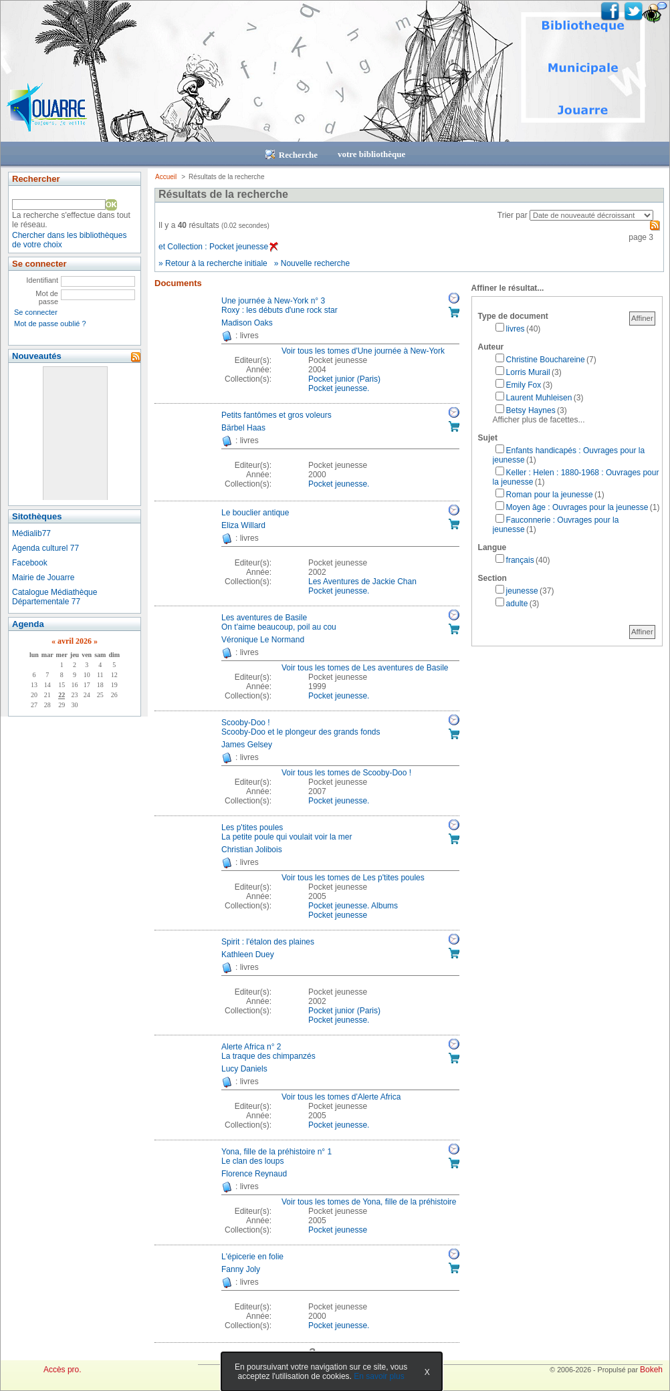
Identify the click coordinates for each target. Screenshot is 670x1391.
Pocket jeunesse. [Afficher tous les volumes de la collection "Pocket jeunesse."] (338, 388)
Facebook (29, 562)
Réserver (454, 298)
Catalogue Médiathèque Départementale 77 (54, 597)
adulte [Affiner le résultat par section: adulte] (517, 603)
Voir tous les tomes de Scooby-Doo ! (346, 772)
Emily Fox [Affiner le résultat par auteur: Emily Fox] (524, 385)
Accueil (166, 176)
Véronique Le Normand (262, 639)
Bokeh (651, 1369)
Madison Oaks (247, 323)
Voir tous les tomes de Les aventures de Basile (365, 667)
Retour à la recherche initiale (216, 263)
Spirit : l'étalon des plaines (267, 941)
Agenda (28, 624)
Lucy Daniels (244, 1068)
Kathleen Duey (247, 954)
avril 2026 (75, 641)
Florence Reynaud (254, 1173)
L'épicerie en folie (252, 1256)
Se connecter (36, 312)
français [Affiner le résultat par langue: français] (520, 560)
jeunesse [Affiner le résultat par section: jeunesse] (522, 591)
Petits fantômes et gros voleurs (276, 415)
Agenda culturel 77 (45, 548)
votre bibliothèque (371, 154)
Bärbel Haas (243, 427)
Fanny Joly (240, 1269)
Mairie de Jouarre (43, 577)
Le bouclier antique (255, 512)
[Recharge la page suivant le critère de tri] (591, 215)
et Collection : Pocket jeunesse (218, 246)
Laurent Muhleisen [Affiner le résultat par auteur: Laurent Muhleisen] (539, 397)
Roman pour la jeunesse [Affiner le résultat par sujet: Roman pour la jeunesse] (549, 494)
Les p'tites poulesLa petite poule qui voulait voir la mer (286, 832)
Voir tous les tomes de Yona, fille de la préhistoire (369, 1202)
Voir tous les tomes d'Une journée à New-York (363, 351)
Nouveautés (37, 356)
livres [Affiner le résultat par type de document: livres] (515, 329)
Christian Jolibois (251, 849)
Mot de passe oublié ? (50, 324)
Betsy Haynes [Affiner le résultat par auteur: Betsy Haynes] (531, 410)
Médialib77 (31, 533)
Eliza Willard (243, 525)
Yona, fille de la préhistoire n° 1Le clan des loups (276, 1156)
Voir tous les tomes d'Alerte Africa (341, 1097)
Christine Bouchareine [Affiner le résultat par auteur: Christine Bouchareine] (545, 359)
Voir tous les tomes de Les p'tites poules (353, 877)
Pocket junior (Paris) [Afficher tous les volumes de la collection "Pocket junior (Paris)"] (344, 379)
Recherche (291, 155)
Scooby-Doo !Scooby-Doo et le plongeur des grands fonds (300, 727)
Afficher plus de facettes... (539, 419)
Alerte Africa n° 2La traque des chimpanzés (268, 1051)
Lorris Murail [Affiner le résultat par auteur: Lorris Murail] (528, 372)
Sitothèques (37, 516)
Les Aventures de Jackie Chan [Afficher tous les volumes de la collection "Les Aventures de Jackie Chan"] (362, 581)
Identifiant (42, 280)
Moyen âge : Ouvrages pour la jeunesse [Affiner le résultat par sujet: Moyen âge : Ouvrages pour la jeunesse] (577, 507)
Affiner (642, 318)
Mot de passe (46, 297)
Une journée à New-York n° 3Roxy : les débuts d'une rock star (279, 305)
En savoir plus (379, 1376)
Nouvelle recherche (315, 263)
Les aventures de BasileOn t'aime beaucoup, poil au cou (278, 622)
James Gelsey (246, 744)
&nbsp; (74, 433)
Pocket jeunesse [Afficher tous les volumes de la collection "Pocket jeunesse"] (337, 915)
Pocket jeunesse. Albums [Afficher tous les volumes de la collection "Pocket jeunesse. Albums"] (353, 905)
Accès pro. (62, 1369)
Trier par (512, 215)
